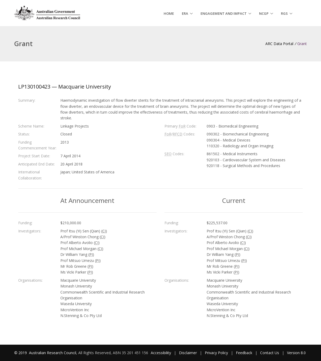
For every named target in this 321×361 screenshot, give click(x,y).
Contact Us (269, 352)
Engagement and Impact (224, 13)
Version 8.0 (296, 352)
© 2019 (21, 352)
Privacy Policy (216, 352)
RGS (284, 13)
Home (169, 13)
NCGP (264, 13)
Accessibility (161, 352)
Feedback (244, 352)
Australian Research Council (52, 352)
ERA (185, 13)
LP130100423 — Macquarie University (64, 86)
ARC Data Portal (279, 43)
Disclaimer (188, 352)
